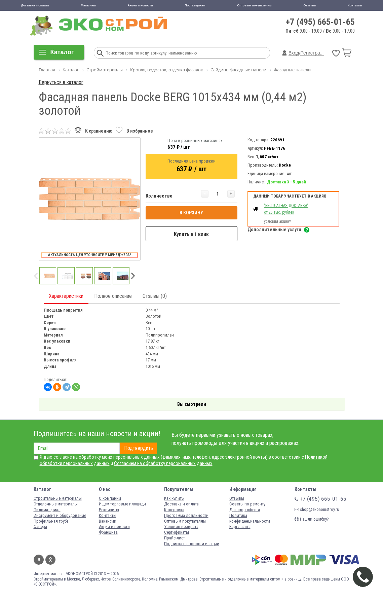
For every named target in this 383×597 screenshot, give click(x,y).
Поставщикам (195, 5)
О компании (110, 498)
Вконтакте (39, 560)
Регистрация (314, 53)
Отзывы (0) (155, 296)
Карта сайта (240, 526)
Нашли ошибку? (312, 519)
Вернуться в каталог (61, 82)
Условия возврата (181, 526)
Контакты (355, 5)
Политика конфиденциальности (249, 518)
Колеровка (174, 509)
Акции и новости (140, 5)
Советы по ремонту (247, 503)
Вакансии (107, 521)
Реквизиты (109, 509)
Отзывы (309, 5)
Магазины (88, 5)
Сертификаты (176, 532)
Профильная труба (51, 521)
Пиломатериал (47, 509)
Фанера (40, 526)
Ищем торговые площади (122, 503)
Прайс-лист (174, 537)
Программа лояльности (186, 515)
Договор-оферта (244, 509)
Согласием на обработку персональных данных (163, 463)
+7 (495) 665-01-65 (320, 22)
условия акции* (277, 221)
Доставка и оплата (35, 5)
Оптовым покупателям (254, 5)
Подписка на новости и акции (191, 543)
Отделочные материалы (56, 503)
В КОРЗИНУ (191, 212)
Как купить (174, 498)
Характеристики (66, 296)
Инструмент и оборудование (60, 515)
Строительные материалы (58, 498)
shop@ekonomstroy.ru (317, 509)
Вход (294, 53)
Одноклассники (50, 560)
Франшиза (108, 532)
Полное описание (113, 296)
